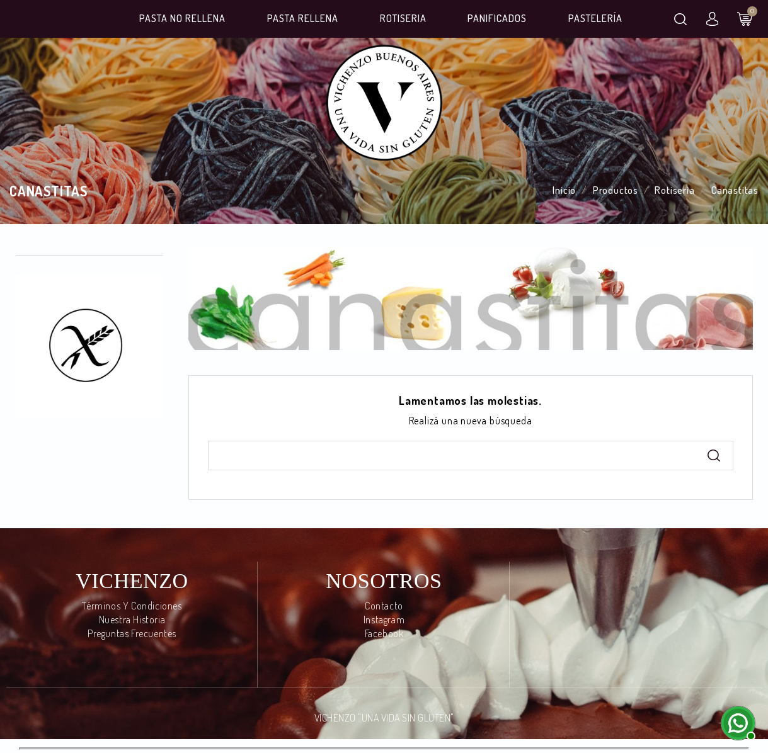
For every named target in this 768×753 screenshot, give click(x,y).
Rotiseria (403, 18)
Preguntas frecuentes (132, 633)
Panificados (497, 18)
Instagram (384, 619)
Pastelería (595, 18)
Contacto (384, 605)
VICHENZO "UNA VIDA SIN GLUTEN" (384, 717)
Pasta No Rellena (182, 18)
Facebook (384, 633)
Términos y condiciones (131, 605)
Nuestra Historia (132, 619)
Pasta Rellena (302, 18)
